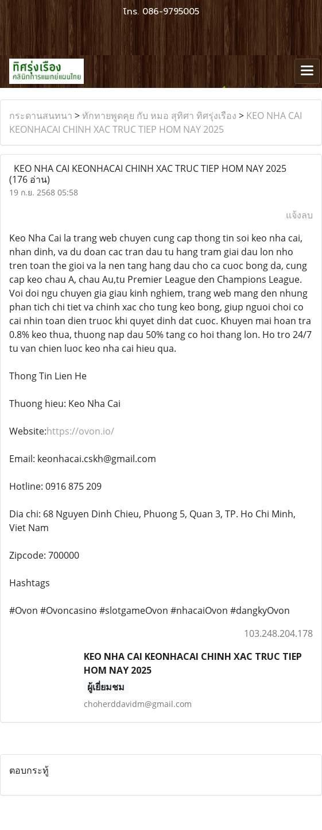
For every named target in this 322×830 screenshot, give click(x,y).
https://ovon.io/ (80, 431)
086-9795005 (170, 11)
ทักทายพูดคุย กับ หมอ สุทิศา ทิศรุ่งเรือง (159, 115)
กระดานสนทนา (40, 115)
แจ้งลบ (299, 215)
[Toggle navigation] (307, 71)
